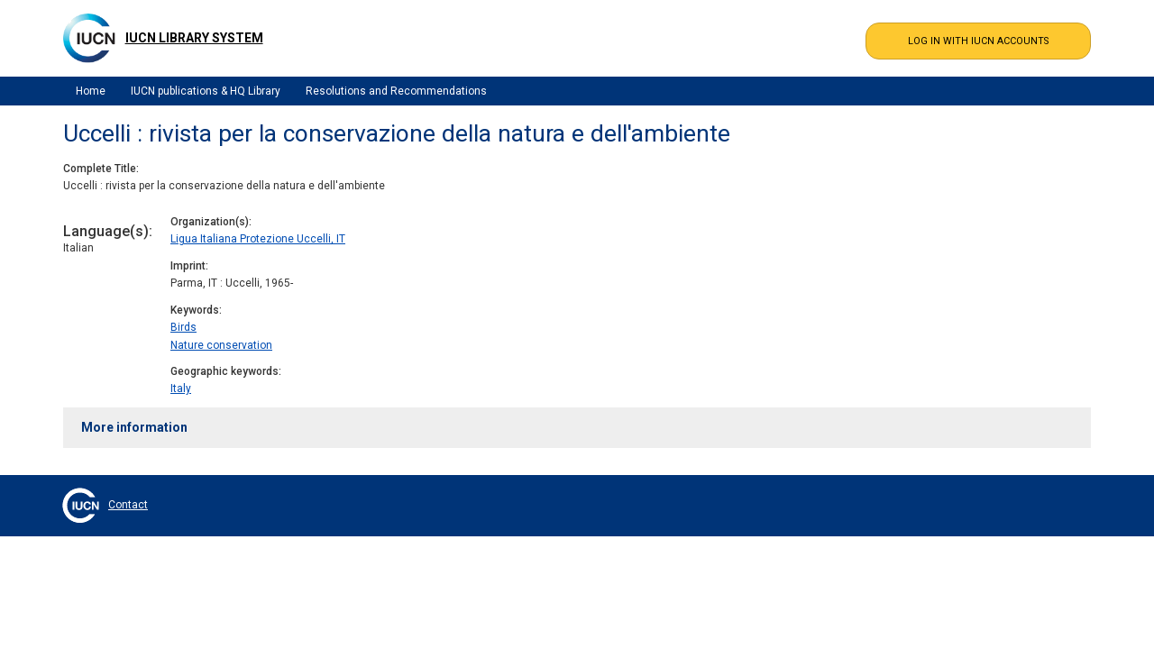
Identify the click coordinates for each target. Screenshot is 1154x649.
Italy (180, 388)
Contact (128, 504)
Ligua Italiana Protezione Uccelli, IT (257, 239)
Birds (183, 327)
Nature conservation (221, 345)
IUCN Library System (194, 38)
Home (90, 91)
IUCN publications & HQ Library (205, 91)
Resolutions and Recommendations (396, 91)
